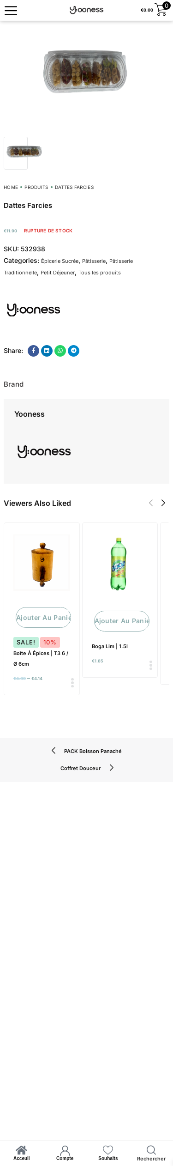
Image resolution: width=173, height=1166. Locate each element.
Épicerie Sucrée (59, 261)
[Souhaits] (108, 1150)
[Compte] (65, 1150)
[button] (150, 503)
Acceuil (21, 1158)
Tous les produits (99, 272)
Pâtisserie (94, 261)
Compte (64, 1158)
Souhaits (108, 1158)
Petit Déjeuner (58, 272)
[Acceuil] (22, 1150)
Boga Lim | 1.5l (110, 646)
